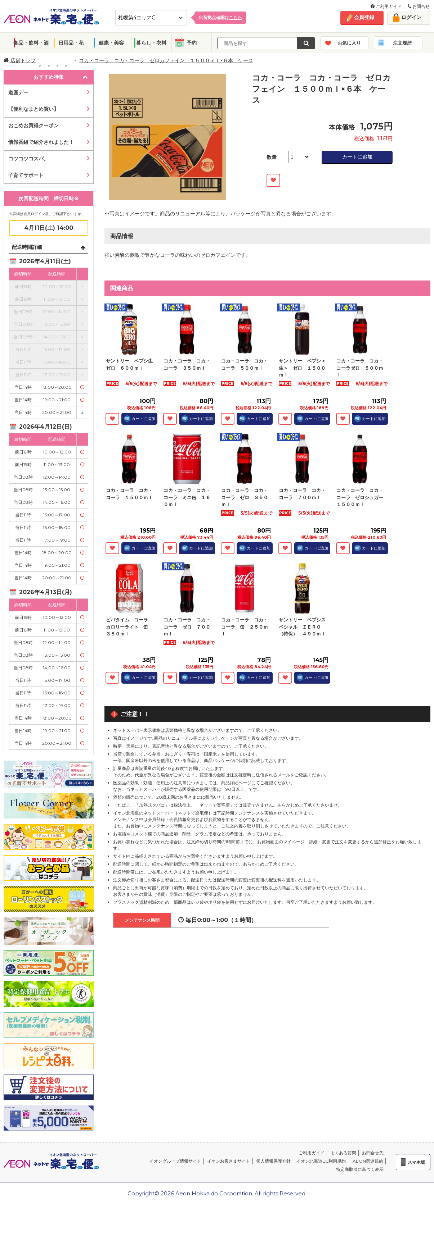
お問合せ (419, 6)
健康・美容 (111, 43)
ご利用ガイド (386, 6)
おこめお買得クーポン (33, 125)
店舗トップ (20, 60)
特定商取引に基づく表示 (360, 1169)
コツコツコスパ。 (28, 158)
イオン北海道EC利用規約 (321, 1161)
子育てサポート (26, 175)
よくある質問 (343, 1152)
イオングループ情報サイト (175, 1161)
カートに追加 (357, 157)
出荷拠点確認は (220, 17)
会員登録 (364, 17)
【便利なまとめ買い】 (33, 109)
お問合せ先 (373, 1152)
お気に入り (349, 43)
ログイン (411, 17)
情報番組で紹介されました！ (41, 142)
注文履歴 (402, 43)
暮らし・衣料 (151, 43)
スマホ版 (416, 1162)
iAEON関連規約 (367, 1161)
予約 (192, 43)
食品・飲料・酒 (31, 43)
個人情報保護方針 (273, 1161)
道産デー (18, 92)
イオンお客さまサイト (228, 1161)
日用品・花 (71, 43)
